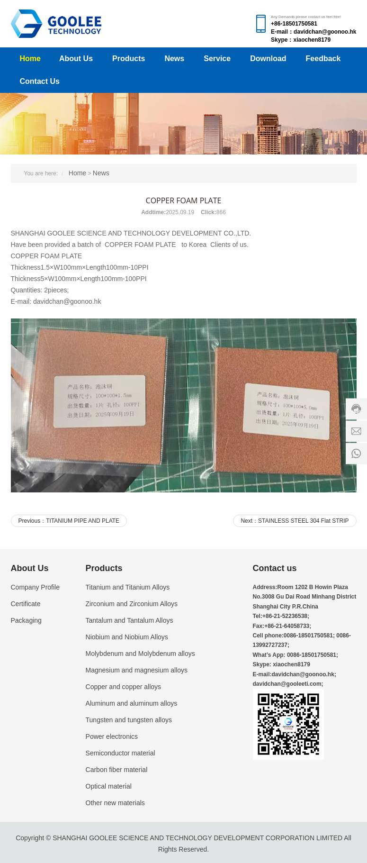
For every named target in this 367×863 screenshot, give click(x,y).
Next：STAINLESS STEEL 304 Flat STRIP (295, 521)
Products (128, 59)
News (174, 59)
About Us (76, 59)
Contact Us (40, 81)
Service (217, 59)
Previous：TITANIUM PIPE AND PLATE (69, 521)
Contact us (275, 568)
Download (268, 59)
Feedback (323, 59)
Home (30, 59)
